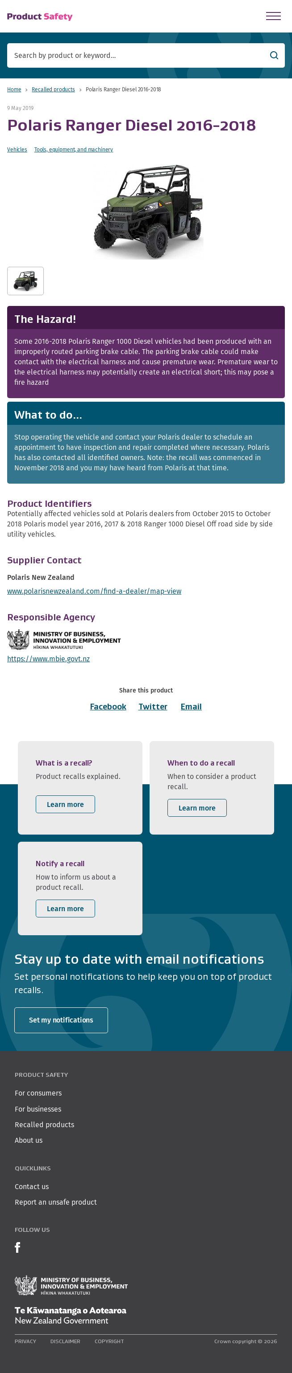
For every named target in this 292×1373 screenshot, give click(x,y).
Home (14, 89)
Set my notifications (61, 1020)
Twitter (152, 706)
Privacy (25, 1341)
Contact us (32, 1187)
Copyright (109, 1341)
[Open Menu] (273, 16)
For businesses (38, 1109)
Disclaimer (65, 1341)
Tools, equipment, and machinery (73, 149)
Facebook (108, 706)
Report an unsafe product (56, 1202)
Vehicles (17, 149)
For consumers (38, 1093)
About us (28, 1140)
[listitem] (80, 788)
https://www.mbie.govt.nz (48, 659)
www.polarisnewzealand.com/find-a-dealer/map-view (94, 591)
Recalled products (53, 89)
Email (191, 706)
